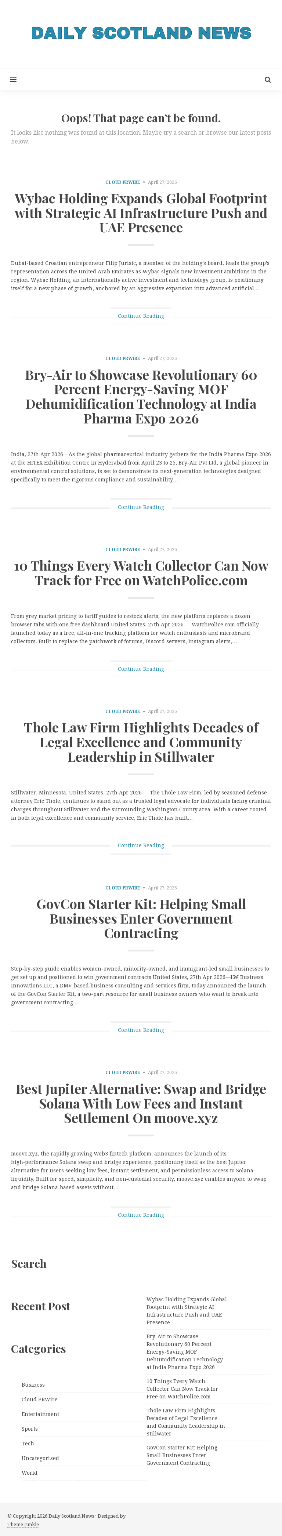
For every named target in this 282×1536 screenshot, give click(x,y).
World (29, 1473)
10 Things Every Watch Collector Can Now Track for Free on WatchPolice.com (141, 572)
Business (33, 1385)
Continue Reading (141, 316)
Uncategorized (40, 1458)
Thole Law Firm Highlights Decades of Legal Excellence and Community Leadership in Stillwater (141, 741)
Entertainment (40, 1414)
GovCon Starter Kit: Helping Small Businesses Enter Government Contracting (141, 918)
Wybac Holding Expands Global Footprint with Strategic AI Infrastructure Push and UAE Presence (141, 212)
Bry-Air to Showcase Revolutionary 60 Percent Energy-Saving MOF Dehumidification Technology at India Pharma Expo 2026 (141, 396)
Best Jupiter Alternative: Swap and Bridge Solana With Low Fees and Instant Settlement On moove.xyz (141, 1103)
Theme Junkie (23, 1524)
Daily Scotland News (71, 1516)
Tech (28, 1443)
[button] (8, 79)
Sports (30, 1429)
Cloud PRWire (122, 182)
